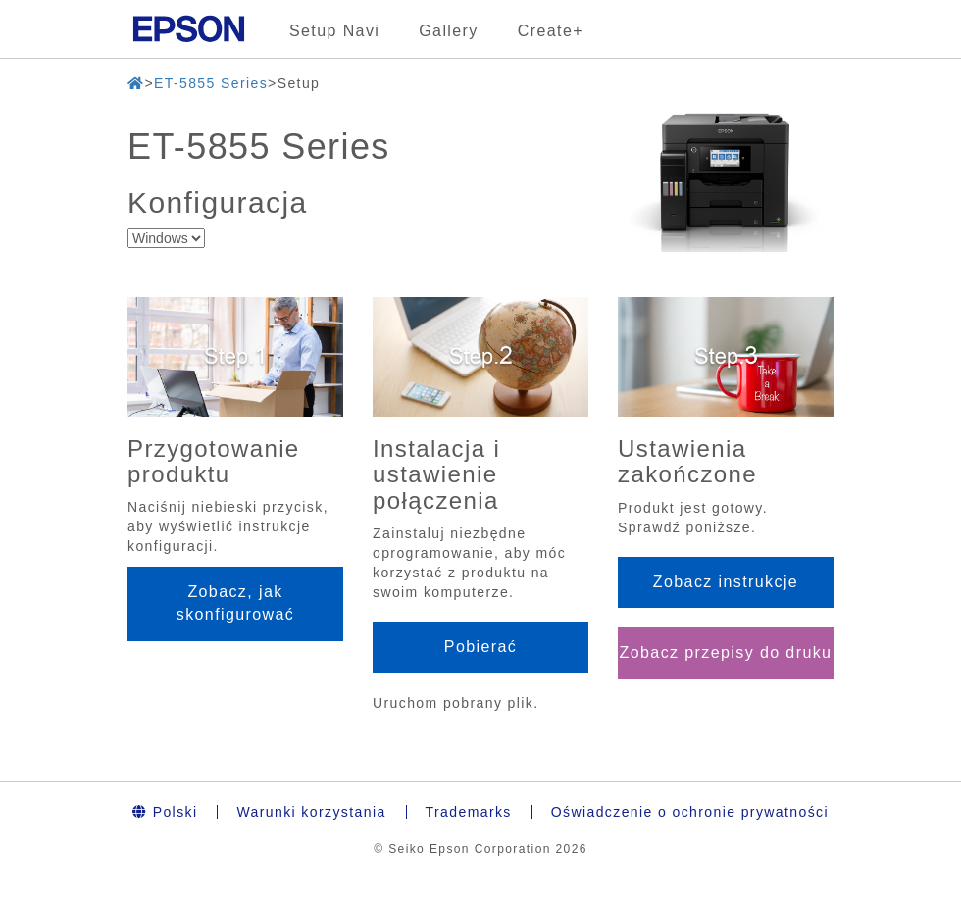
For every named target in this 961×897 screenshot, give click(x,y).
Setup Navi (334, 31)
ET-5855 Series (211, 83)
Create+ (550, 31)
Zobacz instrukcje (725, 581)
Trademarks (469, 812)
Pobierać (480, 646)
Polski (164, 812)
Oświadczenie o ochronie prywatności (690, 812)
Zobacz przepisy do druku (726, 652)
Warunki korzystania (310, 812)
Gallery (448, 31)
